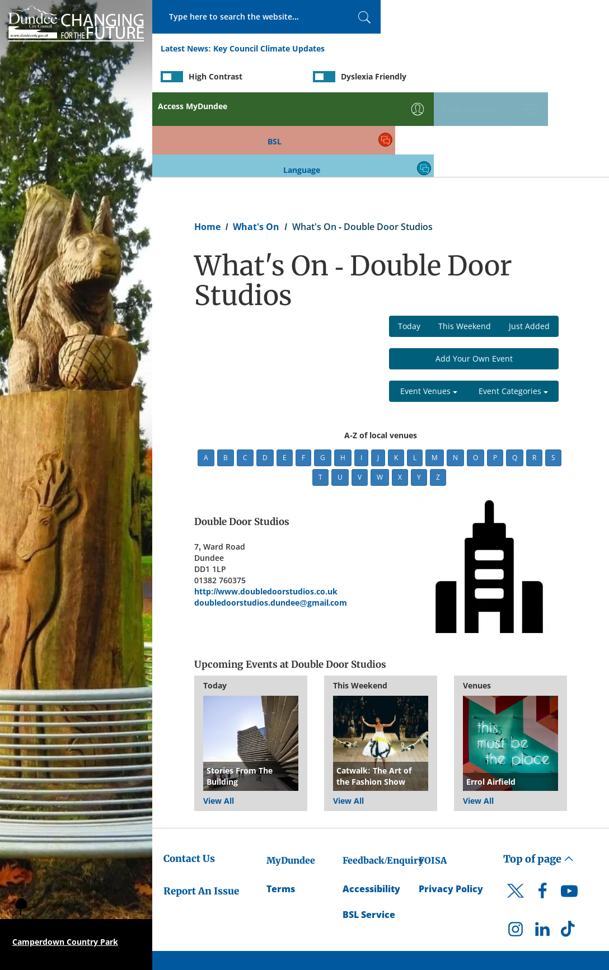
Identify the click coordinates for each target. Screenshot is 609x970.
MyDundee (290, 776)
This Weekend (464, 242)
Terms (280, 805)
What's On (256, 143)
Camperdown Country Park (65, 941)
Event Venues (428, 307)
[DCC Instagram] (515, 848)
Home (207, 143)
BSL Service (369, 832)
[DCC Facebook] (542, 811)
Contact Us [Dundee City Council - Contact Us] (189, 775)
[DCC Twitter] (515, 817)
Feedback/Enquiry (383, 776)
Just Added (529, 242)
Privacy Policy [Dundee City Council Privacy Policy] (451, 805)
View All (218, 717)
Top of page (538, 775)
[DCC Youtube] (569, 811)
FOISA (433, 776)
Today (409, 242)
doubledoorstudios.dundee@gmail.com (270, 519)
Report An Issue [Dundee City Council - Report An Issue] (201, 808)
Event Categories (513, 307)
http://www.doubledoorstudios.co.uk (266, 508)
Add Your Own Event (474, 275)
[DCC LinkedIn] (542, 848)
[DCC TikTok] (569, 848)
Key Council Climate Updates (269, 49)
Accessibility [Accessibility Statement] (371, 805)
